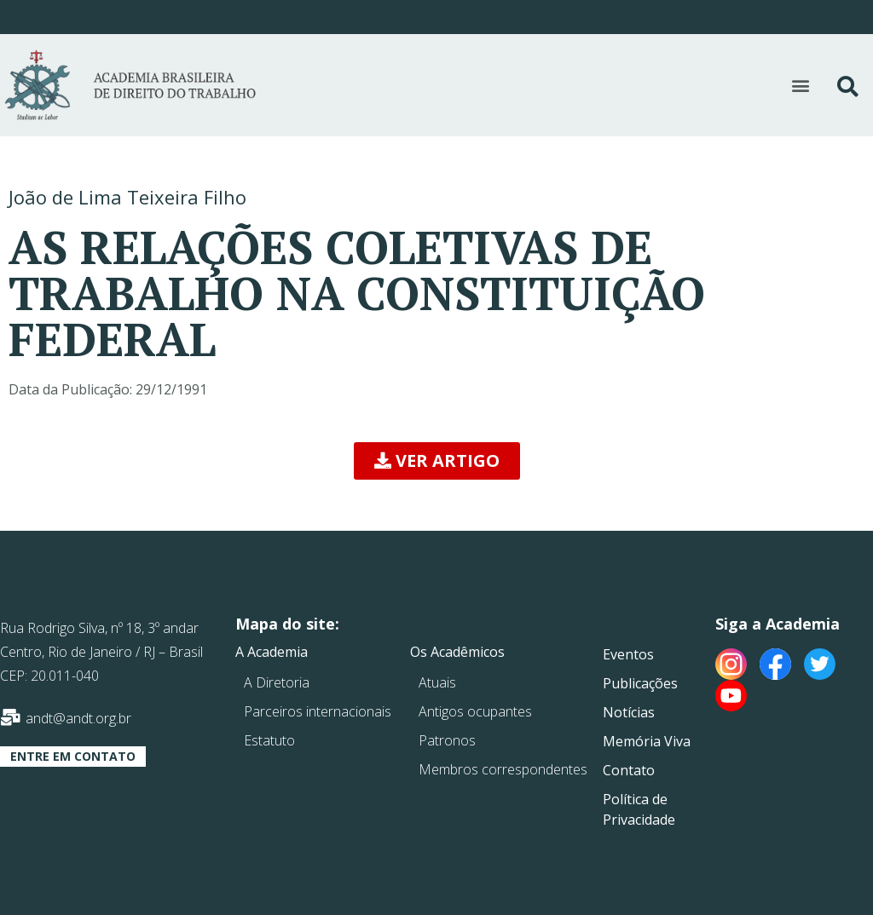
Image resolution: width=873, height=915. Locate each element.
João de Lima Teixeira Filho (127, 197)
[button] (801, 86)
